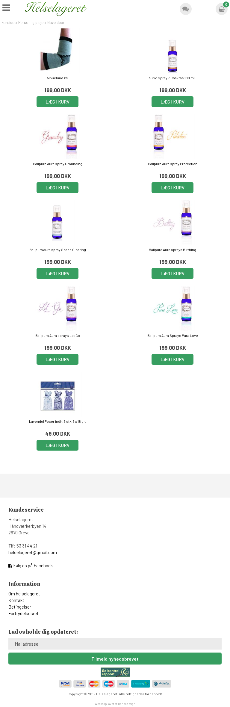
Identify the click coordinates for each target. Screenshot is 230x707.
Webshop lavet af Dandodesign (115, 704)
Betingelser (19, 606)
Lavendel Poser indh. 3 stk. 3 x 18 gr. (57, 421)
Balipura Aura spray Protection (172, 164)
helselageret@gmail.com (32, 552)
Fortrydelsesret (23, 613)
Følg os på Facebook (30, 565)
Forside (7, 22)
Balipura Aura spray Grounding (57, 164)
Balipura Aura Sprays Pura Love (172, 335)
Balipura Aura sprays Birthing (172, 249)
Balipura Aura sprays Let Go (57, 335)
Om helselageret (24, 593)
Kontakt (16, 600)
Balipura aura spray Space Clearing (57, 249)
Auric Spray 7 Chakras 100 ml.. (172, 78)
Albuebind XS (57, 78)
